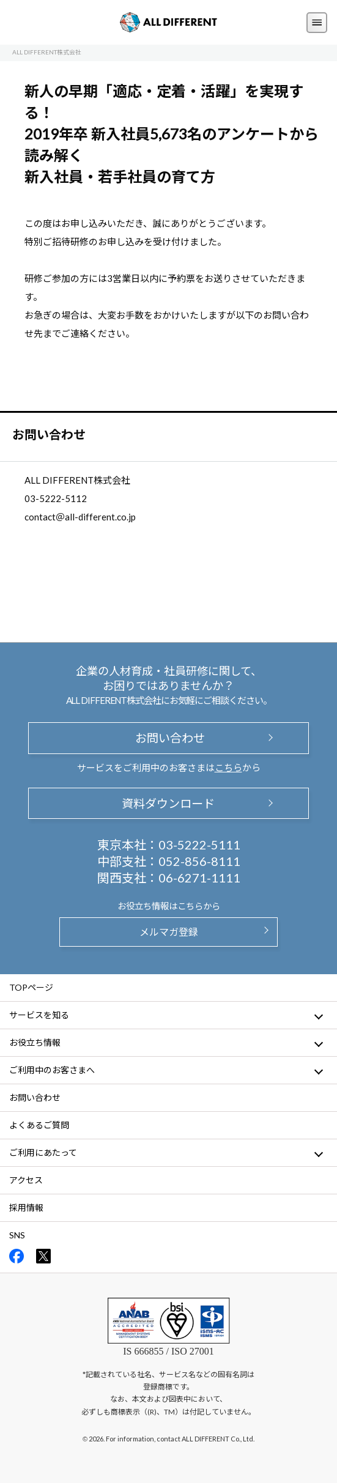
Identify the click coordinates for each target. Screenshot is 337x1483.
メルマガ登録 (168, 932)
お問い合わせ (168, 738)
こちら (228, 767)
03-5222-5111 (199, 844)
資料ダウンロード (168, 803)
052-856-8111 (199, 861)
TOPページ (31, 987)
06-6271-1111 (199, 877)
